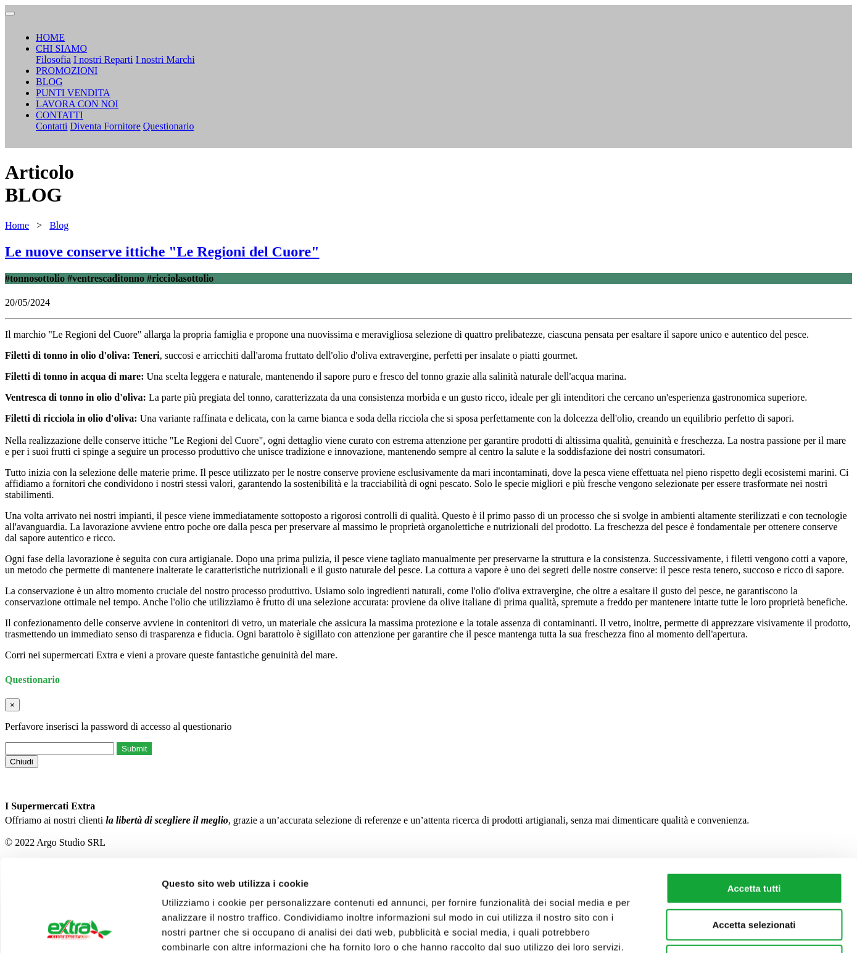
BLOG (49, 81)
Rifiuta (754, 874)
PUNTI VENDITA (73, 93)
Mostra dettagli (649, 928)
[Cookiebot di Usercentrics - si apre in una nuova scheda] (80, 929)
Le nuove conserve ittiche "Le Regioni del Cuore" (162, 251)
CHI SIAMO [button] (61, 48)
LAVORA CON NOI (77, 104)
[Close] (12, 704)
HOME (50, 37)
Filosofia (53, 59)
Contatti (52, 126)
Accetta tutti (754, 802)
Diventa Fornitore (105, 126)
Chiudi (21, 761)
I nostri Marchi (165, 59)
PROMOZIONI (66, 70)
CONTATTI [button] (59, 115)
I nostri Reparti (103, 59)
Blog (58, 225)
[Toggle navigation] (10, 13)
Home (17, 225)
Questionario (168, 126)
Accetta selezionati (753, 838)
